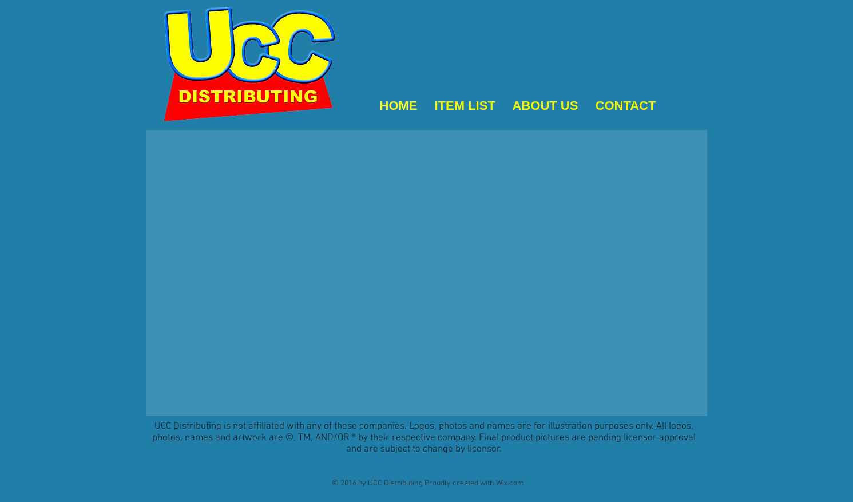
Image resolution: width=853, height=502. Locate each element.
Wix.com (510, 483)
